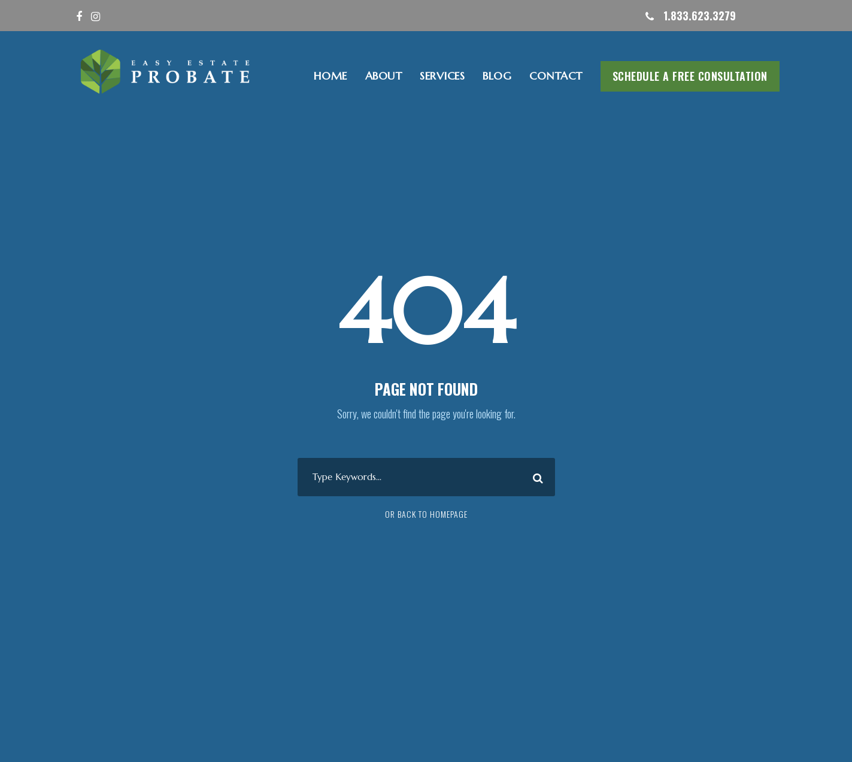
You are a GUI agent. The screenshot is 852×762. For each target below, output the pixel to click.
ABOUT (383, 76)
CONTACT (556, 76)
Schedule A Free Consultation (690, 76)
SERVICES (442, 76)
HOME (330, 76)
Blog (497, 76)
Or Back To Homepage (426, 514)
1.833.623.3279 (699, 15)
